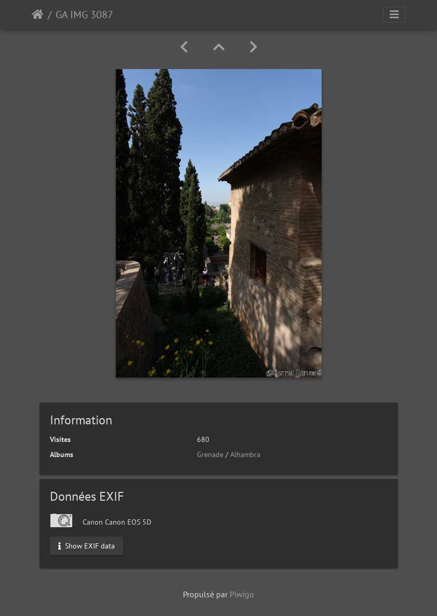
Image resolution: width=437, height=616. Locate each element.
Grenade (210, 454)
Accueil (38, 14)
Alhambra (245, 454)
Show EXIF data (86, 545)
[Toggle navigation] (394, 14)
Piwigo (242, 594)
